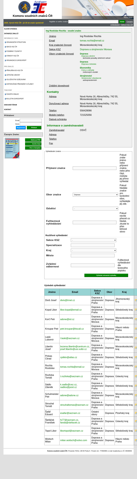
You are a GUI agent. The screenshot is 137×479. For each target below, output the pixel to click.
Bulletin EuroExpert (15, 99)
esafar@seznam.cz (70, 413)
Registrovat (21, 127)
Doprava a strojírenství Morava (96, 49)
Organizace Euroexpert (16, 60)
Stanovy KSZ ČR (12, 56)
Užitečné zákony (13, 75)
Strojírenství (86, 76)
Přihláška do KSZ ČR (14, 70)
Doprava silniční (88, 56)
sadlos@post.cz (68, 387)
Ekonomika (85, 68)
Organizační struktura (16, 42)
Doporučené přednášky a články (20, 84)
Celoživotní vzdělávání (16, 79)
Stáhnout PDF (35, 140)
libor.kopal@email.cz (71, 310)
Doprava (84, 54)
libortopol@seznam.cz (71, 431)
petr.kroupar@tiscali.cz (72, 329)
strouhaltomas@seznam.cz (74, 405)
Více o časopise (34, 148)
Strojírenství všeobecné (91, 78)
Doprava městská (88, 64)
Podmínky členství (14, 51)
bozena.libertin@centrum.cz (74, 346)
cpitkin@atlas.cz (68, 357)
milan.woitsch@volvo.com (73, 440)
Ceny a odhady (87, 70)
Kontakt (7, 109)
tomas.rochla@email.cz (92, 40)
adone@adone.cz (69, 395)
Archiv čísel (36, 144)
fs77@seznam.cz (69, 420)
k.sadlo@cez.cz (68, 384)
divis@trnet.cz (67, 300)
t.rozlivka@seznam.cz (71, 376)
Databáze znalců (11, 33)
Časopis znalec (12, 94)
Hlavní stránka (10, 29)
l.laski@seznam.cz (70, 338)
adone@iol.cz (67, 319)
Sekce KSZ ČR (127, 25)
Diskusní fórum (10, 105)
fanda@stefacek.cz (70, 422)
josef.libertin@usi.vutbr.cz (73, 349)
